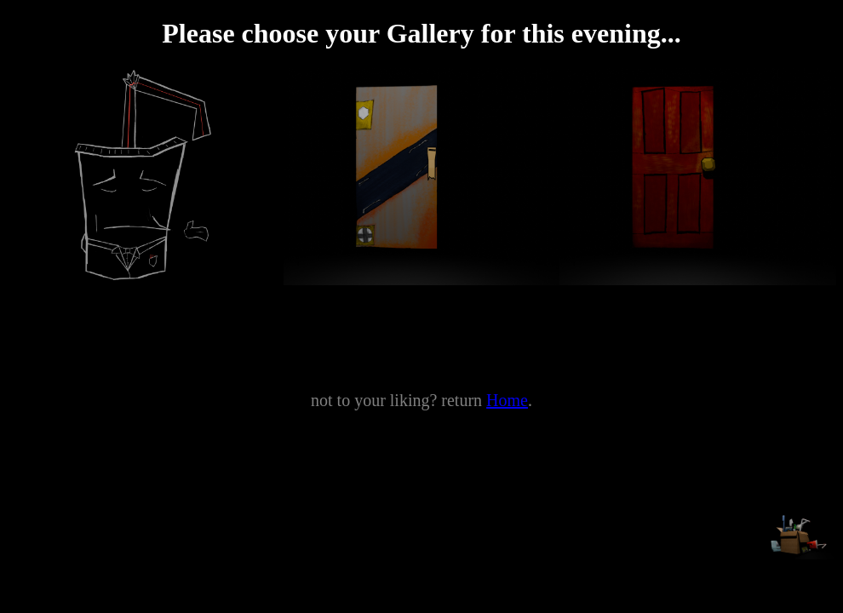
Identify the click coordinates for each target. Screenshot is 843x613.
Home (507, 400)
